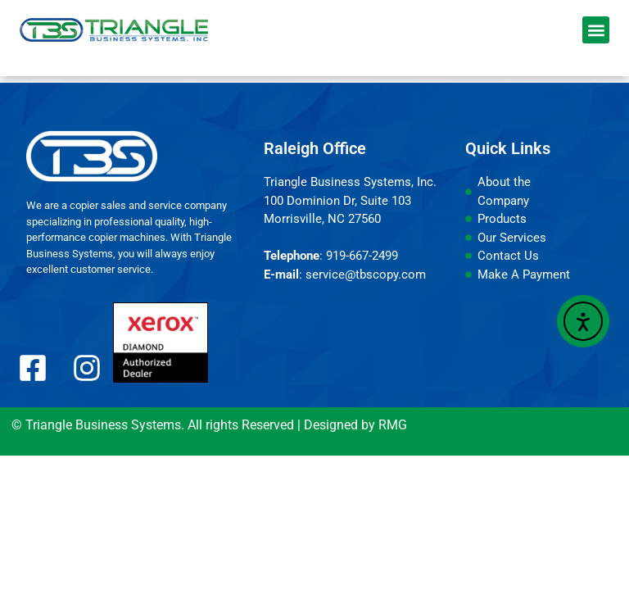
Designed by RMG (355, 425)
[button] (595, 29)
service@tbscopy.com (365, 274)
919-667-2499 (362, 255)
